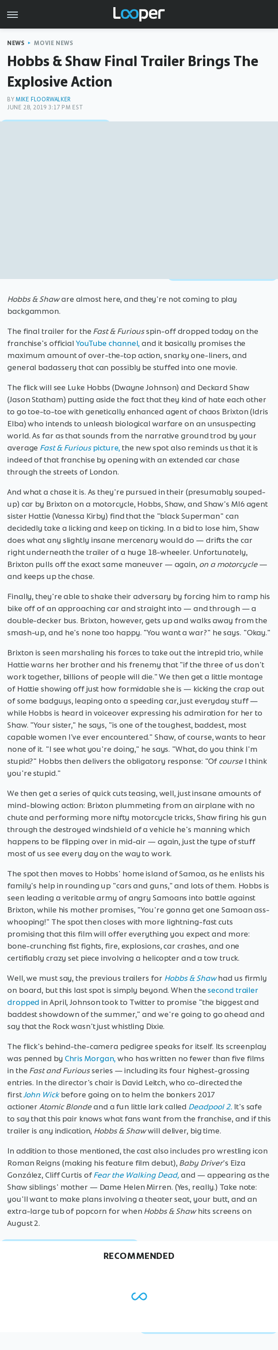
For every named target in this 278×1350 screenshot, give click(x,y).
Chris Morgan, (90, 1058)
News (16, 43)
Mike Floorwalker (43, 99)
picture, (80, 447)
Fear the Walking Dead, (136, 1175)
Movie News (53, 43)
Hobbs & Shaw (190, 978)
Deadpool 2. (210, 1106)
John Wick (41, 1094)
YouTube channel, (108, 343)
